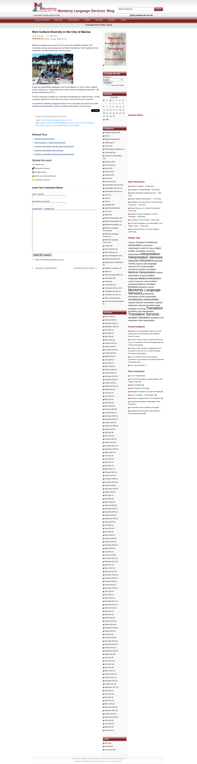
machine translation (147, 269)
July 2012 (108, 657)
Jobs (106, 195)
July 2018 (108, 551)
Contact (123, 20)
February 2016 (110, 581)
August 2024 (109, 356)
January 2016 (109, 584)
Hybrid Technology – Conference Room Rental (49, 142)
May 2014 (108, 611)
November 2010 (110, 710)
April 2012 (108, 667)
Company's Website (42, 20)
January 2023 (109, 412)
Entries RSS (109, 746)
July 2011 (108, 690)
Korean (71, 123)
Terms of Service (100, 758)
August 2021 (109, 452)
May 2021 (108, 462)
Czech (49, 123)
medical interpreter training (139, 281)
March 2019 (109, 535)
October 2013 (109, 624)
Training (107, 281)
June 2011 (108, 694)
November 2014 (110, 604)
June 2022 (108, 436)
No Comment (39, 36)
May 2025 (108, 333)
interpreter (133, 260)
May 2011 (108, 697)
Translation (154, 308)
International (109, 181)
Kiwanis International (60, 123)
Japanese (140, 264)
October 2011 (109, 684)
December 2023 (110, 376)
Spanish (49, 125)
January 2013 (109, 637)
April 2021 (108, 465)
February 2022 (110, 439)
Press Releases (73, 20)
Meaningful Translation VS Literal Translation (146, 391)
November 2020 (110, 482)
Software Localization (112, 268)
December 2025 (110, 323)
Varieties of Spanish (137, 186)
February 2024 (110, 369)
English (158, 248)
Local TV (78, 123)
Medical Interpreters (150, 278)
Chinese (43, 123)
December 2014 (110, 601)
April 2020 (108, 499)
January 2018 (109, 555)
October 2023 (109, 383)
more (109, 25)
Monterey (133, 287)
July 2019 (108, 525)
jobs (145, 264)
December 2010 (110, 707)
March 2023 (109, 406)
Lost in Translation (137, 376)
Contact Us (121, 758)
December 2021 (110, 446)
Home (74, 758)
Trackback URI (49, 208)
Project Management (112, 255)
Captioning (108, 142)
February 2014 (110, 621)
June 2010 (108, 723)
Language (108, 205)
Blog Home (58, 20)
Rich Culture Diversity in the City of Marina (144, 229)
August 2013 (109, 631)
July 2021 (108, 455)
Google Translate (119, 85)
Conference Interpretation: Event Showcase (48, 150)
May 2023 (108, 399)
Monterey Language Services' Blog (86, 11)
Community (45, 120)
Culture (151, 248)
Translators (144, 317)
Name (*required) (38, 194)
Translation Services (111, 288)
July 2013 (108, 634)
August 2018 (109, 548)
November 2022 (110, 419)
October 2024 (109, 353)
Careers (91, 758)
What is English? (137, 385)
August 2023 (109, 389)
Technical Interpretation (112, 275)
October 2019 (109, 515)
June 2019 (108, 528)
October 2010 (109, 714)
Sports (107, 271)
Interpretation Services (58, 120)
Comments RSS (110, 749)
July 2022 (108, 432)
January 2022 (109, 442)
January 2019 (109, 541)
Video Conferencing (111, 298)
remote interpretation (147, 297)
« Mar (107, 119)
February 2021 (110, 472)
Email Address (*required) (40, 201)
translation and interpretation (141, 311)
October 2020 (109, 485)
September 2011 (110, 687)
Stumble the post (40, 172)
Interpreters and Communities (44, 139)
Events (107, 168)
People (107, 246)
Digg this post (39, 164)
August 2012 (109, 654)
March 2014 (109, 618)
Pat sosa (133, 339)
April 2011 (108, 700)
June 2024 (108, 360)
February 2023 (110, 409)
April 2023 (108, 402)
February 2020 (110, 505)
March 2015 (109, 598)
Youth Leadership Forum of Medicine (66, 125)
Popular (87, 20)
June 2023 (108, 396)
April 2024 (108, 363)
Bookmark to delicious (42, 168)
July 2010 (108, 720)
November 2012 (110, 644)
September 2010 (110, 717)
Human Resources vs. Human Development (145, 208)
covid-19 (144, 248)
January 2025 (109, 346)
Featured (108, 171)
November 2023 (110, 379)
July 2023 (108, 393)
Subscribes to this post (42, 180)
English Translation (137, 251)
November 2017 (110, 561)
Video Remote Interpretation (114, 301)
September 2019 (110, 518)
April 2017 (108, 565)
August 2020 (109, 492)
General (107, 175)
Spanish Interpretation (145, 302)
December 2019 (110, 508)
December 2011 (110, 680)
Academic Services (111, 132)
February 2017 (110, 571)
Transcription (109, 285)
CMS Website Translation (113, 149)
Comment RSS (37, 208)
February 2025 (110, 343)
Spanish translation (147, 305)
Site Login (108, 743)
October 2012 (109, 647)
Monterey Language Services (42, 45)
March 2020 (109, 502)
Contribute (111, 20)
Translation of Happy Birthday (46, 268)
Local (70, 120)
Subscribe (99, 20)
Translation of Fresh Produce (84, 268)
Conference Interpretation (113, 156)
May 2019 (108, 532)
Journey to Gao (135, 348)
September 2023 (110, 386)
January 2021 (109, 475)
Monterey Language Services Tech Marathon (146, 398)
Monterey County (146, 287)
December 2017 (110, 558)
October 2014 (109, 608)
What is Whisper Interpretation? (141, 199)
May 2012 (108, 664)
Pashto (42, 125)
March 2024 (109, 366)
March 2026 (109, 316)
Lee (131, 357)
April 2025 (108, 336)
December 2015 (110, 588)
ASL (106, 136)
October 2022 (109, 422)
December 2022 (110, 416)
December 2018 (110, 545)
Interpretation (150, 254)
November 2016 (110, 578)
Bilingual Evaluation (111, 139)
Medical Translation (147, 284)
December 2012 (110, 641)
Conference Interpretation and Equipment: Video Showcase (54, 154)
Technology (108, 278)
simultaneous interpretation (143, 299)
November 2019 (110, 512)
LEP (138, 267)
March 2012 (109, 671)
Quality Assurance (111, 259)
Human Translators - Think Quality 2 (143, 395)
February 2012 (110, 674)
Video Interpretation (146, 320)
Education (108, 162)
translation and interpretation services (45, 106)
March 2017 (109, 568)
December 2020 (110, 479)
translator (133, 317)
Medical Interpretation (112, 218)
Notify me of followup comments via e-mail (49, 260)
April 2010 (108, 730)
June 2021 (108, 459)
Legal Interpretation (111, 208)
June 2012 (108, 661)
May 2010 (108, 727)
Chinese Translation (136, 242)
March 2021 (109, 469)
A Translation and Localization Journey (144, 407)
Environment (109, 165)
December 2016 (110, 575)
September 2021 (110, 449)
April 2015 (108, 594)
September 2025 (110, 326)
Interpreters (146, 260)
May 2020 (108, 495)
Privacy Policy (112, 758)
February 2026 (110, 320)
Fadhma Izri (134, 331)
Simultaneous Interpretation (114, 262)
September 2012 (110, 651)
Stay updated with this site (142, 15)
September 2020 (110, 489)
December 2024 (110, 350)
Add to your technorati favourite (45, 176)
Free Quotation (82, 758)
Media (107, 214)
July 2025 (108, 330)
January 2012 (109, 677)
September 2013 (110, 628)
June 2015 (108, 591)
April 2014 (108, 614)
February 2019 (110, 538)
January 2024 (109, 373)
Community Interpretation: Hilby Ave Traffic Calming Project (54, 146)
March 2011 (109, 704)
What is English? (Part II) (139, 388)
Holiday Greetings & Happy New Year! (143, 193)
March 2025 (109, 340)
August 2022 (109, 429)
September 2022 (110, 426)
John (131, 365)
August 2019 (109, 522)
